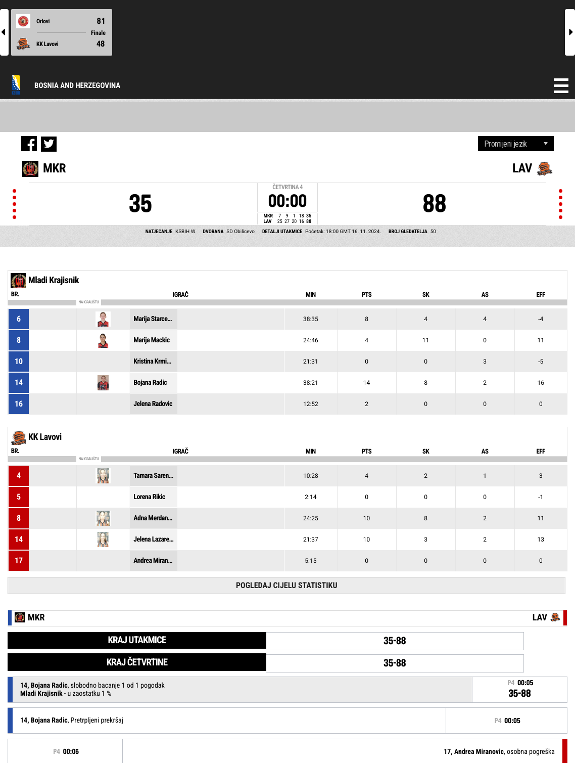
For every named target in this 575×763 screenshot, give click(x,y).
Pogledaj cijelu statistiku (287, 585)
